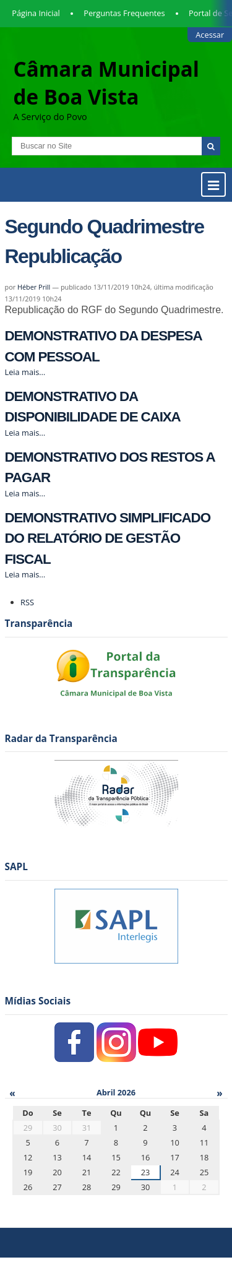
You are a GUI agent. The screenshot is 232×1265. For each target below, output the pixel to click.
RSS (27, 602)
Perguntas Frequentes (124, 13)
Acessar (209, 34)
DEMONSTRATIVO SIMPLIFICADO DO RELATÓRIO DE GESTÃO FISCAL (107, 538)
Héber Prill (33, 286)
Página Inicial (36, 13)
